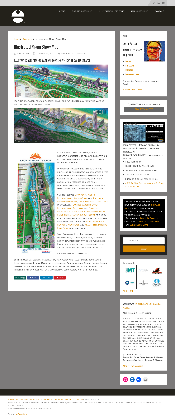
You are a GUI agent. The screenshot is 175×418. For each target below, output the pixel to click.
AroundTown (80, 198)
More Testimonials (133, 366)
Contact (159, 11)
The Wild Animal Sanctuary (93, 201)
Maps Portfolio (139, 11)
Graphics (66, 53)
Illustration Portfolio (111, 11)
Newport (61, 224)
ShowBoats (81, 194)
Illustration (78, 53)
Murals (129, 70)
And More (128, 290)
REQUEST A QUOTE (144, 109)
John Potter (22, 53)
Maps (128, 61)
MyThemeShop (22, 414)
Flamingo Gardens (81, 204)
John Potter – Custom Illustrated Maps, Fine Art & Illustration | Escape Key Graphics (45, 400)
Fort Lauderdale (95, 221)
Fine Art (129, 65)
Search (144, 249)
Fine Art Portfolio (82, 11)
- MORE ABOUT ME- (132, 89)
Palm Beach (74, 224)
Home (62, 11)
